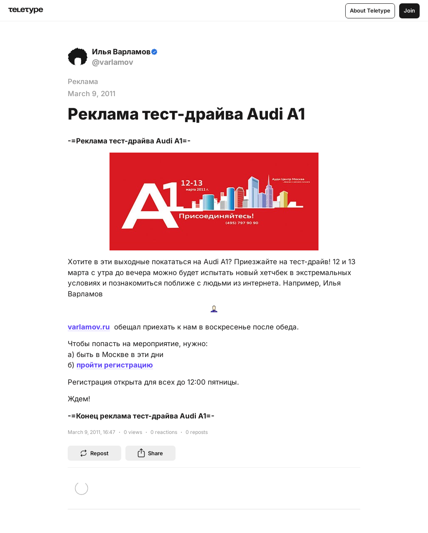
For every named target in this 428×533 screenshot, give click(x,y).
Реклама (83, 81)
